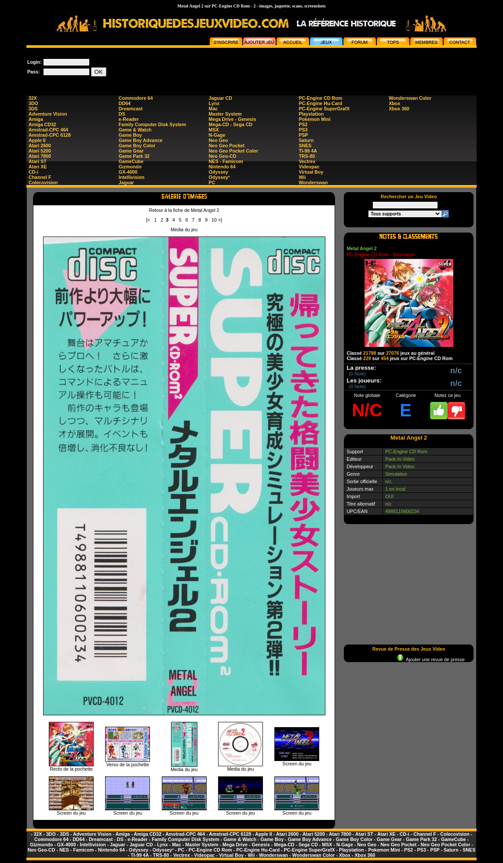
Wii (302, 177)
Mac (213, 108)
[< (148, 219)
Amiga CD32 (42, 124)
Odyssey (218, 172)
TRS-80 (307, 156)
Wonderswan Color (410, 98)
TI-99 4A (308, 150)
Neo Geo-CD (223, 156)
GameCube (131, 161)
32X (33, 98)
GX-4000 (128, 172)
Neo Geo (218, 140)
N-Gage (217, 135)
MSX (214, 129)
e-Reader (129, 119)
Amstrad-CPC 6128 (50, 135)
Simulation (396, 474)
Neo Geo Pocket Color (234, 150)
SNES (305, 145)
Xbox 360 (399, 108)
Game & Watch (135, 129)
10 (214, 219)
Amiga (36, 119)
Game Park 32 (134, 156)
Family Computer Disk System (152, 124)
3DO (33, 103)
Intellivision (132, 177)
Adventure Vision (48, 114)
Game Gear (131, 150)
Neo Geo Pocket (227, 145)
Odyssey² (219, 177)
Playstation (311, 114)
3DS (33, 108)
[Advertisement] (317, 67)
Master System (225, 114)
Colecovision (43, 182)
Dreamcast (131, 108)
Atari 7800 (40, 156)
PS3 (303, 129)
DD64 (125, 103)
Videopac (309, 166)
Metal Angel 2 (361, 248)
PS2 (303, 124)
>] (220, 219)
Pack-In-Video (400, 459)
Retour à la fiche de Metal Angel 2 (184, 210)
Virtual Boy (311, 172)
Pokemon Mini (314, 119)
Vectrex (307, 161)
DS (122, 114)
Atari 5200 (40, 150)
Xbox (394, 103)
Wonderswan (313, 182)
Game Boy (130, 135)
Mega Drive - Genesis (232, 119)
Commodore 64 (136, 98)
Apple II (37, 140)
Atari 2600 (40, 145)
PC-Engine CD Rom (320, 98)
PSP (303, 135)
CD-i (33, 172)
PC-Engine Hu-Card (320, 103)
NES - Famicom (226, 161)
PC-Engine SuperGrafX (324, 108)
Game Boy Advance (141, 140)
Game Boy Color (137, 145)
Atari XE (38, 166)
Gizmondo (130, 166)
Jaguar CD (220, 98)
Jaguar (126, 182)
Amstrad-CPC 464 (48, 129)
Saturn (306, 140)
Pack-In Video (399, 466)
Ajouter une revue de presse (431, 659)
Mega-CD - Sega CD (230, 124)
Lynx (214, 103)
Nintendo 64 (222, 166)
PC (212, 182)
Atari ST (38, 161)
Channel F (40, 177)
